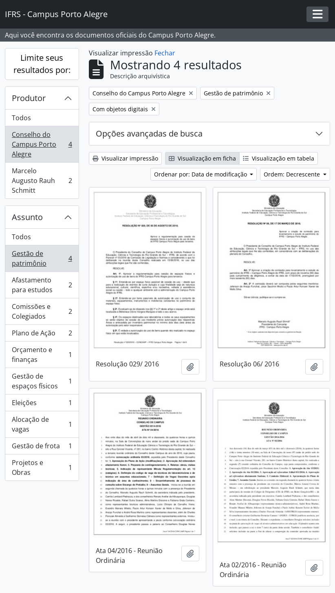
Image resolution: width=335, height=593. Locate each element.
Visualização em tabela (278, 158)
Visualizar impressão (125, 158)
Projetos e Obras (41, 467)
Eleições (41, 404)
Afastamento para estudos (41, 285)
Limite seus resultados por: (42, 63)
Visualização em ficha (202, 158)
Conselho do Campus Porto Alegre (41, 144)
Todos (21, 117)
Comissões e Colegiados (41, 311)
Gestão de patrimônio (41, 258)
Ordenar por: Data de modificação (201, 174)
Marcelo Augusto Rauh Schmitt (41, 180)
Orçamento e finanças (41, 354)
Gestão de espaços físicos (41, 381)
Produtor (29, 98)
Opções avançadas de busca (149, 133)
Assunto (27, 217)
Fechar (164, 52)
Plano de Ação (41, 335)
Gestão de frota (41, 447)
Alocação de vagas (41, 424)
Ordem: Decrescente (293, 174)
